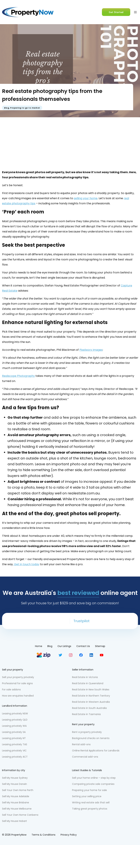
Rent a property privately (87, 732)
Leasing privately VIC (14, 750)
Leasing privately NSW (15, 713)
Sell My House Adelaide (15, 796)
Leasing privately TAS (14, 744)
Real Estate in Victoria (85, 677)
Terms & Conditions (43, 834)
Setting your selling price (86, 796)
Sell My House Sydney (15, 778)
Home (38, 646)
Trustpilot (81, 621)
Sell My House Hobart (14, 821)
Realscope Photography (18, 376)
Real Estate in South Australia (89, 708)
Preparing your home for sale (89, 790)
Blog (6, 107)
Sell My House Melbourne (17, 808)
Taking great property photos (89, 808)
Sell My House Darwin (14, 784)
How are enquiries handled (18, 695)
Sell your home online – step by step (94, 778)
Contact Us (83, 646)
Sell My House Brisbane (15, 802)
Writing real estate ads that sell (90, 802)
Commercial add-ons (85, 756)
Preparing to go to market (25, 107)
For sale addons (11, 689)
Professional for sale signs (17, 683)
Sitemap (100, 646)
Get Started (116, 12)
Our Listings (64, 646)
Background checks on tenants (90, 738)
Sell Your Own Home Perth (17, 790)
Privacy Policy (69, 834)
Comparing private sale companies (93, 784)
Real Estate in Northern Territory (91, 695)
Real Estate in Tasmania (86, 714)
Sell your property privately (18, 677)
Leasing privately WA (14, 726)
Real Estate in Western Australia (91, 702)
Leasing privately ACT (15, 756)
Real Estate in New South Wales (90, 689)
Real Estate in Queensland (87, 683)
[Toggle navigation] (135, 12)
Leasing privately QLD (14, 719)
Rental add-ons (81, 744)
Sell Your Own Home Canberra (20, 815)
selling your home (85, 198)
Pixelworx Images (91, 350)
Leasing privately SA (14, 732)
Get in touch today (26, 564)
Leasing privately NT (14, 738)
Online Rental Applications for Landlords (95, 750)
